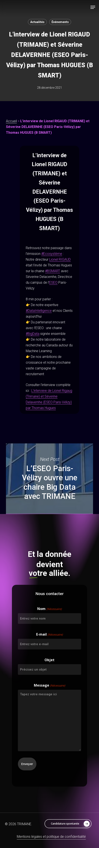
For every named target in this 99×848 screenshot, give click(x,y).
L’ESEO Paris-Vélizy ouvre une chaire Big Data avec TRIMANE (49, 478)
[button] (92, 7)
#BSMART (52, 271)
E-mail (49, 634)
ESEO (53, 282)
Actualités (37, 22)
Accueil (11, 121)
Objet (49, 660)
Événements (60, 22)
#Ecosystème (51, 254)
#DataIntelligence (39, 311)
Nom (49, 609)
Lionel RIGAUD (60, 259)
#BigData (32, 334)
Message (49, 685)
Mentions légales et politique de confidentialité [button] (51, 837)
